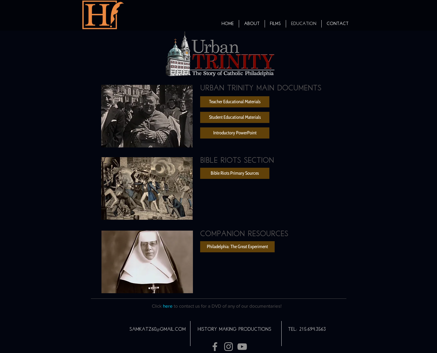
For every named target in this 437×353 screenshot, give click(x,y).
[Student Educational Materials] (234, 117)
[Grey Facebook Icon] (215, 346)
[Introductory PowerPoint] (234, 133)
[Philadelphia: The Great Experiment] (237, 246)
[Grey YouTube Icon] (242, 346)
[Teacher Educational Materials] (234, 101)
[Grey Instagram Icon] (228, 346)
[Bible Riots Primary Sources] (234, 173)
